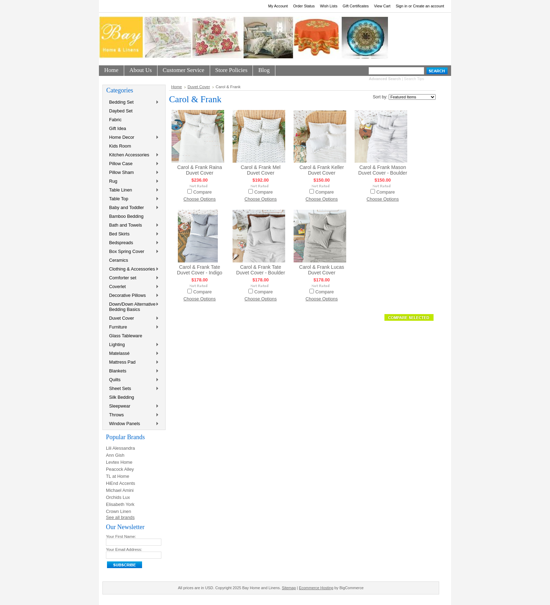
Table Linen (132, 190)
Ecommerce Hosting (316, 588)
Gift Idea (117, 128)
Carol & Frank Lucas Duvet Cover (321, 269)
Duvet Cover (132, 318)
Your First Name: (121, 536)
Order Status (304, 6)
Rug (132, 181)
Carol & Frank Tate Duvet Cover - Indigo (199, 269)
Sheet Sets (132, 389)
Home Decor (132, 138)
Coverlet (132, 287)
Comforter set (132, 278)
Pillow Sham (132, 173)
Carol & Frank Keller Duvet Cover (322, 170)
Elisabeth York (120, 504)
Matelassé (132, 354)
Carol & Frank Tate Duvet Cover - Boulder (260, 269)
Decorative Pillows (132, 296)
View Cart (382, 6)
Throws (132, 415)
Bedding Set (132, 102)
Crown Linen (118, 511)
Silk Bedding (121, 397)
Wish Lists (328, 6)
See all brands (120, 517)
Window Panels (132, 424)
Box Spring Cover (132, 252)
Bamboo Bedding (126, 216)
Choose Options (199, 199)
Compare (202, 192)
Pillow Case (132, 164)
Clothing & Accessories (132, 269)
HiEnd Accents (120, 483)
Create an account (428, 6)
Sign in (401, 6)
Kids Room (120, 146)
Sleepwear (132, 406)
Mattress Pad (132, 362)
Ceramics (118, 260)
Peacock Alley (120, 469)
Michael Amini (120, 490)
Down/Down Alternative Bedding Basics (132, 306)
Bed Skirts (132, 234)
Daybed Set (121, 110)
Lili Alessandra (120, 448)
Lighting (132, 345)
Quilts (132, 380)
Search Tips (414, 79)
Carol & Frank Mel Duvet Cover (260, 170)
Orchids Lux (118, 497)
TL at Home (117, 476)
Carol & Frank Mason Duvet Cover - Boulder (382, 170)
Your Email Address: (124, 549)
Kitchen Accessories (132, 155)
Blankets (132, 371)
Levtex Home (119, 462)
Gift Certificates (356, 6)
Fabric (115, 119)
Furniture (132, 327)
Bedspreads (132, 243)
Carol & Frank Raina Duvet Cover (199, 170)
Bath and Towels (132, 225)
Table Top (132, 199)
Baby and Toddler (132, 208)
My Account (278, 6)
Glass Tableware (125, 335)
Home (176, 87)
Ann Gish (115, 455)
